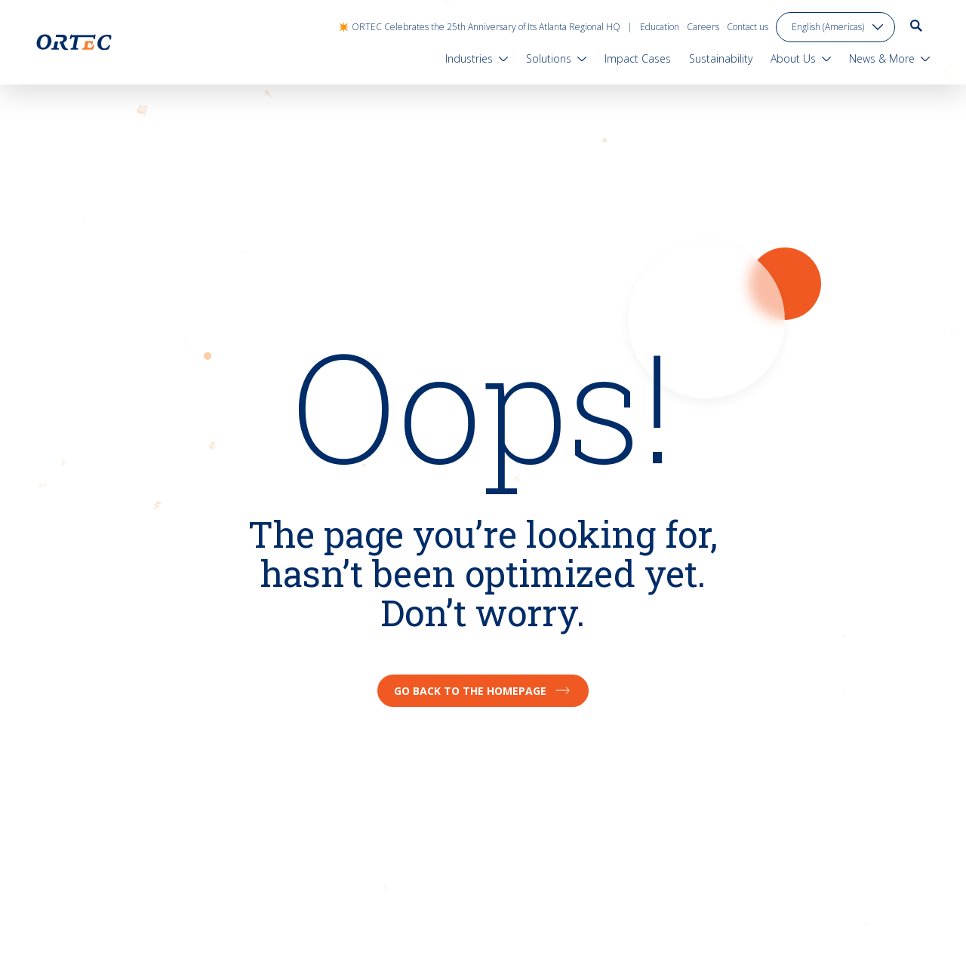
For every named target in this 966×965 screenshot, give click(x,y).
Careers (703, 26)
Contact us (747, 26)
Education (659, 26)
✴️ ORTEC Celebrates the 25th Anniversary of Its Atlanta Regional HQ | (485, 26)
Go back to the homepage (483, 691)
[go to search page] (916, 25)
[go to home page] (74, 42)
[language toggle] (835, 27)
